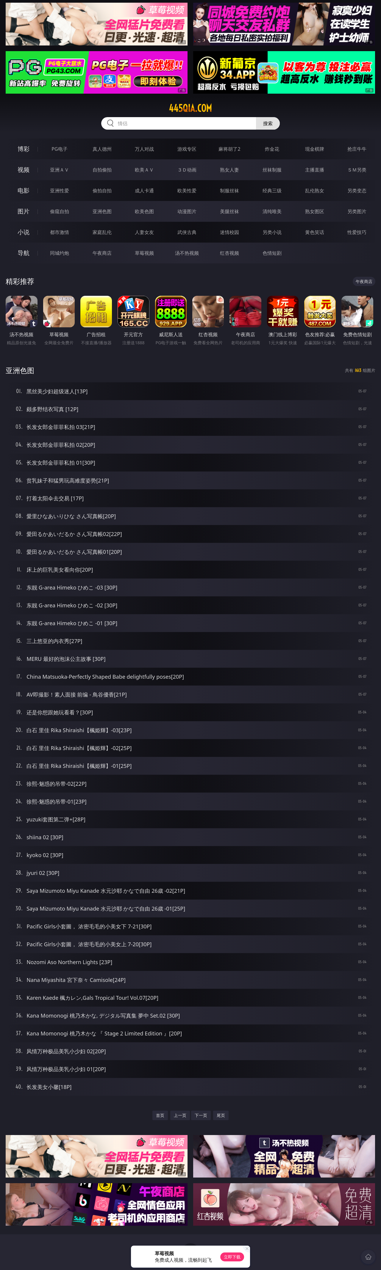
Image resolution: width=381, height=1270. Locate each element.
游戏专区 (186, 149)
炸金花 (272, 149)
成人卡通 (144, 190)
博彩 (23, 149)
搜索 (268, 123)
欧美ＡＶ (144, 169)
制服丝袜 (229, 190)
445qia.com (190, 108)
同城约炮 (59, 253)
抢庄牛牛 (356, 149)
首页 (160, 1115)
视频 (23, 170)
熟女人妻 (229, 169)
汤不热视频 (187, 253)
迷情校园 (229, 232)
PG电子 (59, 149)
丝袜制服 (272, 169)
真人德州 (102, 149)
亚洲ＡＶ (59, 169)
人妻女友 (144, 232)
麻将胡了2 (229, 149)
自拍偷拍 (102, 169)
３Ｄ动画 (186, 169)
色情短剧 (272, 253)
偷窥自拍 (59, 211)
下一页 (201, 1115)
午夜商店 (102, 253)
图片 (23, 211)
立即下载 (232, 1257)
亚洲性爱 (59, 190)
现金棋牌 (314, 149)
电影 (23, 190)
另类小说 (272, 232)
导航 (23, 253)
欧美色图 (144, 211)
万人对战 (144, 149)
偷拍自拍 (102, 190)
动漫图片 (186, 211)
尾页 (221, 1115)
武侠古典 (186, 232)
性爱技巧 (356, 232)
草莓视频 (144, 253)
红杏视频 (229, 253)
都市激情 (59, 232)
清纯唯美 (272, 211)
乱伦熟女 (314, 190)
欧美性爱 (186, 190)
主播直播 (314, 169)
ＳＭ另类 (356, 169)
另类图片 (356, 211)
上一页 (180, 1115)
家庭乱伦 (102, 232)
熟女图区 (314, 211)
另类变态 (356, 190)
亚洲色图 (102, 211)
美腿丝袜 (229, 211)
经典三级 (272, 190)
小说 (23, 232)
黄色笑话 (314, 232)
